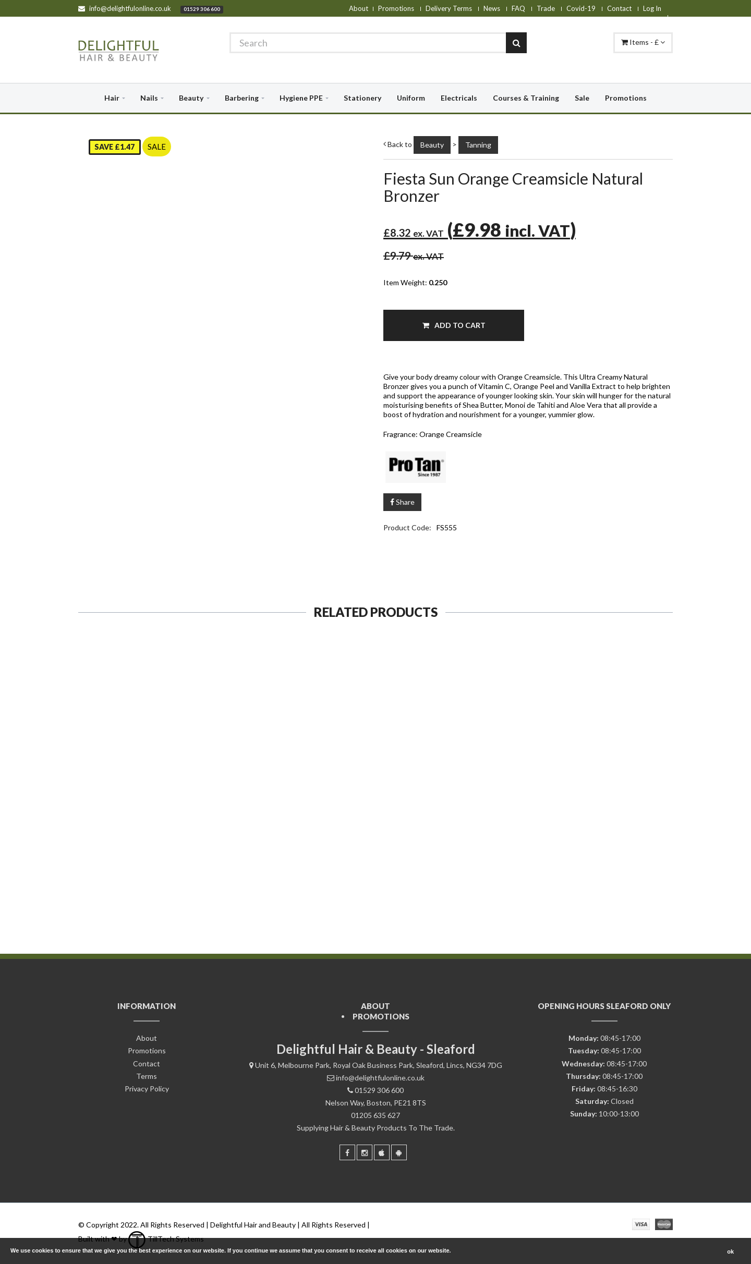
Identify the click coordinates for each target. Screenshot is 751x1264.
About (358, 8)
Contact (619, 8)
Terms (146, 1076)
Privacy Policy (147, 1088)
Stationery (362, 97)
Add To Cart (454, 325)
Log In (652, 8)
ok (730, 1251)
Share (402, 501)
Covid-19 (581, 8)
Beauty (191, 97)
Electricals (459, 97)
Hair (111, 97)
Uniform (411, 97)
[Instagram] (364, 1152)
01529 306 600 (202, 9)
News (491, 8)
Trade (546, 8)
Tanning (478, 144)
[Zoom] (347, 399)
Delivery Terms (449, 8)
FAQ (518, 8)
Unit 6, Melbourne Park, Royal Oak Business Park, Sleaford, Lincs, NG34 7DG (378, 1065)
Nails (149, 97)
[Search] (378, 42)
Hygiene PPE (301, 97)
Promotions (396, 8)
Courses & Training (526, 97)
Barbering (242, 97)
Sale (582, 97)
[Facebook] (347, 1152)
